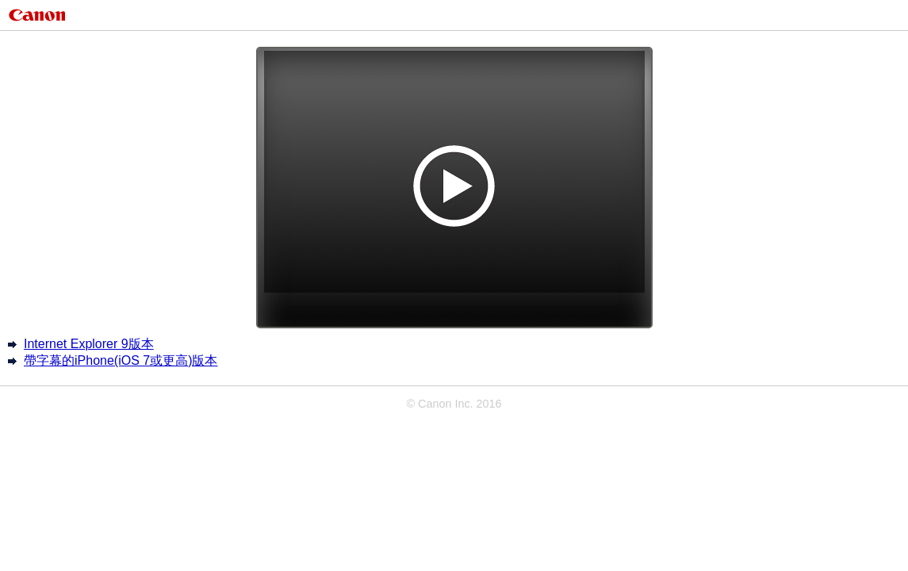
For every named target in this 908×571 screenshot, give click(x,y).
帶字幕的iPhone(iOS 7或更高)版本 (121, 360)
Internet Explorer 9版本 (89, 344)
